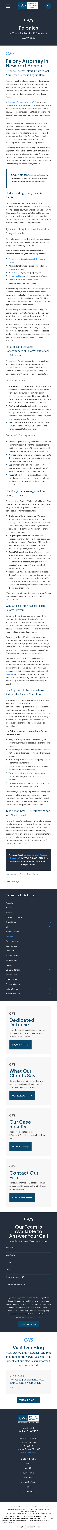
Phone (8, 1262)
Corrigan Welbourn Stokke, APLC (22, 102)
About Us (20, 1045)
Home (28, 1463)
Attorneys (28, 1477)
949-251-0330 (28, 1431)
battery (39, 259)
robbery (12, 262)
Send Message (28, 1324)
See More (20, 1147)
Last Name (10, 1255)
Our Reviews (22, 1096)
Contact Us (28, 1491)
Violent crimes (15, 259)
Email (8, 1270)
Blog (28, 1487)
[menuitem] (28, 903)
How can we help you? (15, 1284)
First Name (10, 1247)
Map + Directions (28, 1452)
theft (16, 272)
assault (32, 259)
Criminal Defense (28, 1482)
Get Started (22, 1197)
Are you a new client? (15, 1277)
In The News (28, 1473)
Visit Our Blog (28, 1400)
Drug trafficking (15, 276)
